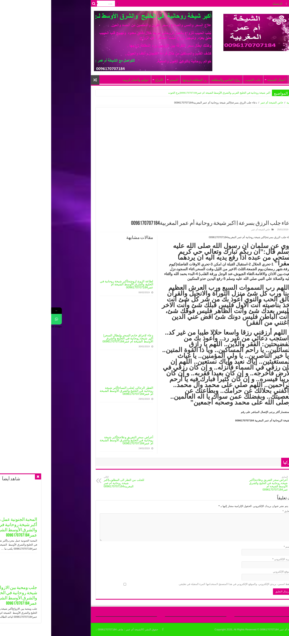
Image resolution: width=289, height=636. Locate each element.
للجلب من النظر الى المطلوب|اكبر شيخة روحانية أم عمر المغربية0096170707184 (73, 482)
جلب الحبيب (202, 80)
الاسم (237, 546)
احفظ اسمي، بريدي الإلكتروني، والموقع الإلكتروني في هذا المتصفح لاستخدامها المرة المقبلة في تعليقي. (184, 584)
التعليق (236, 511)
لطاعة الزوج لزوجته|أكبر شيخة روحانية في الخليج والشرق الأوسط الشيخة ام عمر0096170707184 (75, 284)
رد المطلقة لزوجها (143, 80)
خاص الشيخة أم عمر (220, 102)
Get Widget (5, 327)
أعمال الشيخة (225, 80)
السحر (122, 80)
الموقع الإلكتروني (231, 571)
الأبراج (108, 80)
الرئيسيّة (226, 3)
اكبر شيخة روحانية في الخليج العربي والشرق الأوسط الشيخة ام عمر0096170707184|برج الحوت (168, 92)
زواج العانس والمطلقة (174, 80)
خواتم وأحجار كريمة (84, 80)
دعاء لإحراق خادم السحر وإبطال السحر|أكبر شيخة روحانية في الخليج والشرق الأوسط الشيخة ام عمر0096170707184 (76, 338)
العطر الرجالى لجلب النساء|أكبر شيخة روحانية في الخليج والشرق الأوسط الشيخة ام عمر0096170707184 (75, 390)
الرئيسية (240, 102)
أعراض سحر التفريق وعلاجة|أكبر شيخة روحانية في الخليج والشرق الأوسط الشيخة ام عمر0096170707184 (75, 440)
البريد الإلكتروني (230, 559)
